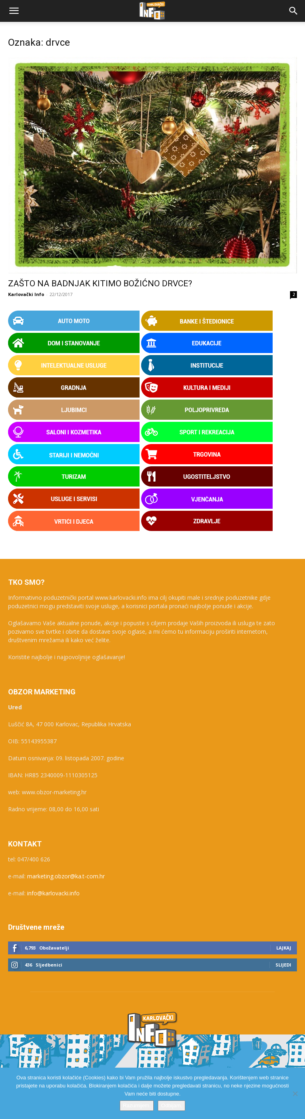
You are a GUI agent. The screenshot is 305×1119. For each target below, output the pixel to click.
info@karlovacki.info (53, 893)
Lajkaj (283, 948)
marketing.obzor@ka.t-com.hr (66, 876)
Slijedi (283, 965)
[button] (14, 11)
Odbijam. (171, 1105)
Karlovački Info (26, 294)
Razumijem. (137, 1105)
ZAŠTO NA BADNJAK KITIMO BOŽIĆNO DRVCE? (100, 283)
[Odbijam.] (295, 1093)
